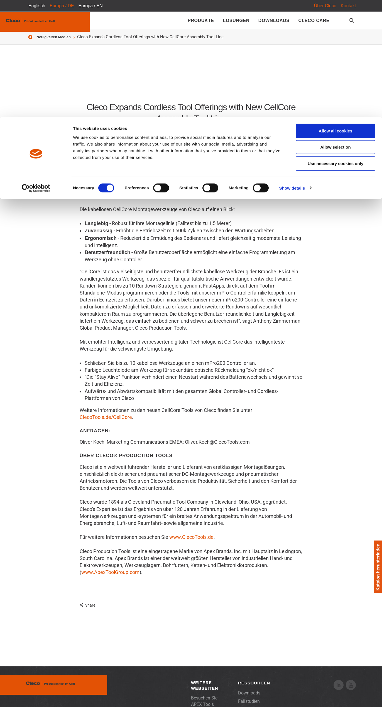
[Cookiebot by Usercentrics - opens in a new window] (36, 71)
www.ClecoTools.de (191, 541)
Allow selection (335, 30)
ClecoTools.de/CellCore (106, 421)
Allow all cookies (335, 13)
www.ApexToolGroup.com (110, 576)
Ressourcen (254, 687)
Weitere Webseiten (204, 689)
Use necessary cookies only (335, 46)
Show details (292, 71)
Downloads (249, 697)
